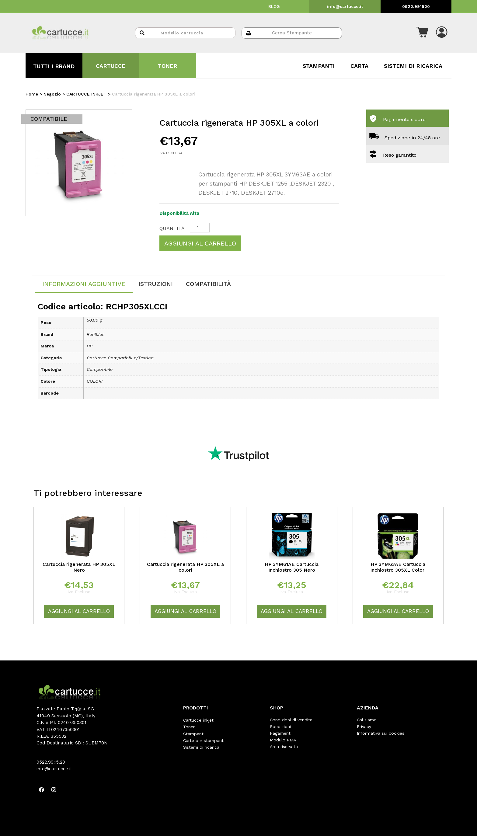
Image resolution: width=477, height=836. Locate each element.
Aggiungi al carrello (200, 243)
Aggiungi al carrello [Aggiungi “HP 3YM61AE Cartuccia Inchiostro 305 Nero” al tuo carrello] (291, 611)
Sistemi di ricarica (201, 746)
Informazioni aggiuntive (83, 283)
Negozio (52, 94)
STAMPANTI (319, 66)
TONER (167, 66)
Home (32, 94)
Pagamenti (280, 733)
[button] (422, 33)
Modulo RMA (283, 739)
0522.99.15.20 (51, 762)
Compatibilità (208, 283)
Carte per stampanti (204, 739)
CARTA (359, 66)
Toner (189, 726)
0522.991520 (416, 6)
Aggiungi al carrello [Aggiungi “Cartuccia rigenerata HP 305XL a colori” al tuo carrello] (185, 611)
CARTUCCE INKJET (86, 94)
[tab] (84, 284)
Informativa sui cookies (380, 733)
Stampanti (193, 733)
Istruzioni (155, 283)
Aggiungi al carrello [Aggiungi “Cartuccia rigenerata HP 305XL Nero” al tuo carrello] (79, 611)
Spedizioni (280, 726)
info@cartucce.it (345, 6)
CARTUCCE (110, 66)
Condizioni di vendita (291, 719)
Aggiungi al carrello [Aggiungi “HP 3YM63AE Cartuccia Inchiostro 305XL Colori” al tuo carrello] (398, 611)
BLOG (274, 6)
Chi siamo (367, 719)
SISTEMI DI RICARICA (413, 66)
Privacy (364, 726)
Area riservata (284, 746)
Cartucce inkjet (198, 719)
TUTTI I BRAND (54, 66)
